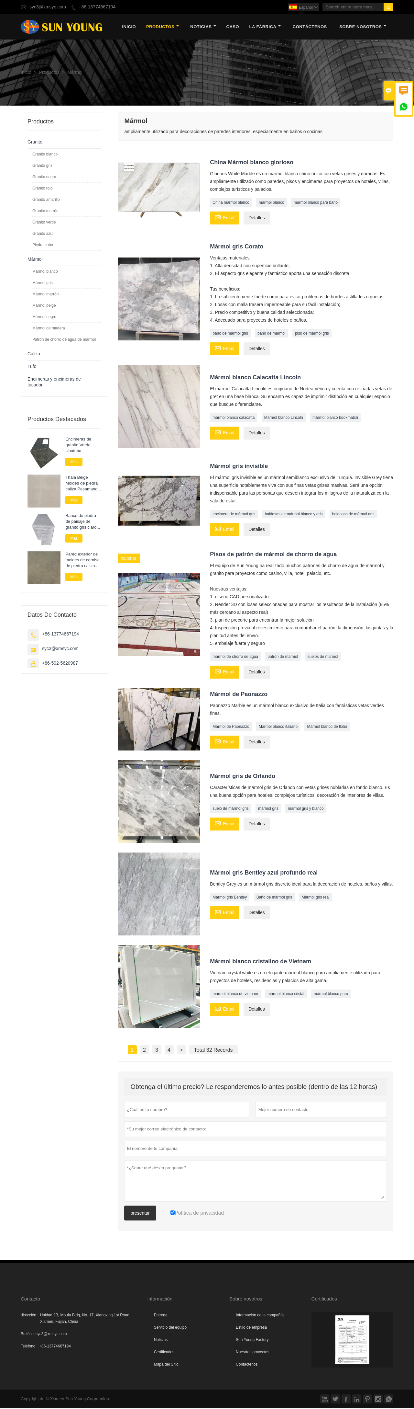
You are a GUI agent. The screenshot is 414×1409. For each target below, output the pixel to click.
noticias (203, 27)
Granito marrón (45, 211)
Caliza (33, 354)
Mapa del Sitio (166, 1365)
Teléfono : (29, 1347)
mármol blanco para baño (316, 203)
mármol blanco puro (331, 995)
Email (224, 218)
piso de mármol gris (312, 334)
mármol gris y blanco (306, 809)
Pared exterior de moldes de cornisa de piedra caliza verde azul (82, 560)
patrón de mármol (282, 657)
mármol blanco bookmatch (335, 418)
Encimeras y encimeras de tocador (54, 382)
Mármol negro (44, 317)
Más (74, 462)
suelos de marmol (323, 657)
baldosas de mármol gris (353, 515)
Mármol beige (44, 306)
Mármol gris (42, 283)
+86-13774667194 (97, 7)
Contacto (30, 1299)
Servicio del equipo (170, 1328)
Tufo (32, 367)
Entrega (161, 1316)
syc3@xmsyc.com (47, 7)
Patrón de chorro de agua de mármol (64, 340)
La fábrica (265, 27)
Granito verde (44, 223)
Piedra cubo (42, 245)
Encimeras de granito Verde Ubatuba (78, 445)
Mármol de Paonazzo (230, 727)
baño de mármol (271, 334)
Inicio (129, 27)
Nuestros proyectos (252, 1353)
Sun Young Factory (252, 1340)
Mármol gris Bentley (229, 898)
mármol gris (268, 809)
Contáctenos (246, 1365)
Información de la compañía (260, 1316)
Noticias (161, 1340)
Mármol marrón (45, 295)
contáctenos (310, 27)
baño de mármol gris (230, 334)
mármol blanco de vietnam (235, 995)
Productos (162, 27)
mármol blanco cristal (285, 995)
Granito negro (44, 177)
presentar (140, 1213)
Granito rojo (42, 189)
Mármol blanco (45, 272)
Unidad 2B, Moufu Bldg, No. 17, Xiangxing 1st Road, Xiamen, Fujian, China (85, 1319)
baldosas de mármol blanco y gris (294, 515)
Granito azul (42, 234)
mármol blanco (271, 203)
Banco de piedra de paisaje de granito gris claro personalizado (80, 522)
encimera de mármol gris (233, 515)
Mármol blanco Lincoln (283, 418)
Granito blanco (45, 155)
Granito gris (42, 166)
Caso (232, 27)
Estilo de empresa (251, 1328)
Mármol (35, 260)
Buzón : (27, 1334)
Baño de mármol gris (274, 898)
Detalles (256, 218)
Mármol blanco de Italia (327, 727)
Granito (34, 142)
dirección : (29, 1316)
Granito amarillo (46, 200)
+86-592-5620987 (60, 664)
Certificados (164, 1353)
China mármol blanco (230, 203)
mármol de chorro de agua (235, 657)
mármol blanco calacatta (233, 418)
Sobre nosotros (363, 27)
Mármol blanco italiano (278, 727)
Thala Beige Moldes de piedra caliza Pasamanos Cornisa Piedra (82, 484)
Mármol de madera (48, 329)
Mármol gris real (316, 898)
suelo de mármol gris (230, 809)
